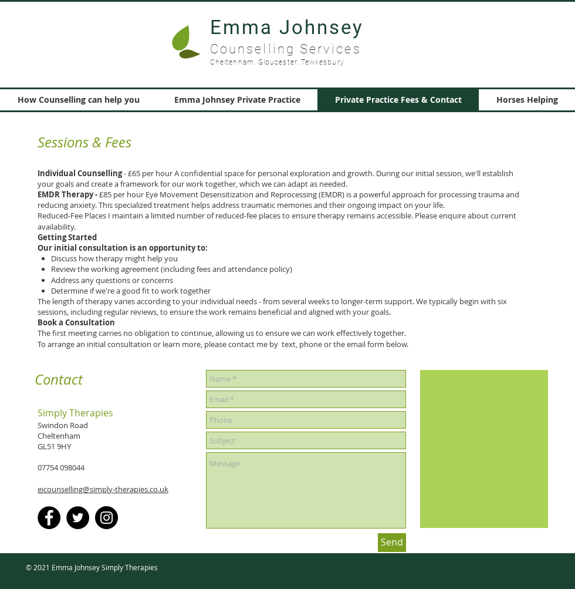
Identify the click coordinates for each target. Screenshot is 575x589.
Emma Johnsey (287, 27)
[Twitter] (77, 517)
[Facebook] (49, 517)
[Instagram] (106, 517)
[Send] (392, 542)
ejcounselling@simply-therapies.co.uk (103, 489)
